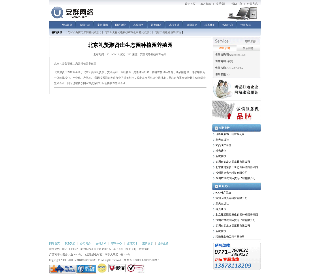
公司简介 (192, 24)
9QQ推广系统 (223, 145)
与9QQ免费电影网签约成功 (83, 32)
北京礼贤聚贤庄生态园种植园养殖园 (75, 63)
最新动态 (156, 24)
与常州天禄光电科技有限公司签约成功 (126, 32)
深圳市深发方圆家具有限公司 (233, 161)
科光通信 (221, 150)
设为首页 (190, 3)
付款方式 (252, 3)
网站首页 (67, 24)
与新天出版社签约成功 (167, 32)
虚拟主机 (84, 24)
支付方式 (101, 243)
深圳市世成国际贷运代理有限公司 (235, 178)
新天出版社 (222, 139)
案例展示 (102, 24)
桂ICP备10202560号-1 (147, 260)
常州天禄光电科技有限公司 (231, 172)
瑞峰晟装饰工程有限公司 (230, 134)
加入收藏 (205, 3)
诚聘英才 (174, 24)
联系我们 (221, 3)
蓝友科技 (221, 156)
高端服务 (138, 24)
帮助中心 (236, 3)
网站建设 (120, 24)
